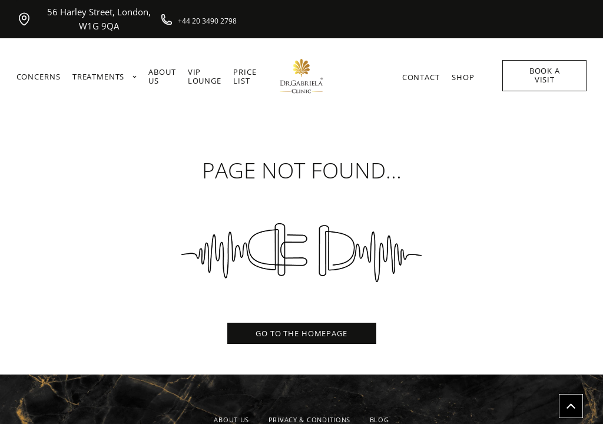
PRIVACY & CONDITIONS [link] (309, 419)
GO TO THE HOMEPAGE (301, 333)
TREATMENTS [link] (104, 76)
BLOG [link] (379, 419)
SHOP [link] (463, 77)
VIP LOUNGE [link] (204, 77)
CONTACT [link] (421, 77)
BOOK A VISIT (544, 75)
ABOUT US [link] (161, 77)
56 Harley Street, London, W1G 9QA (83, 19)
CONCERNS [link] (38, 76)
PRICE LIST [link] (244, 77)
